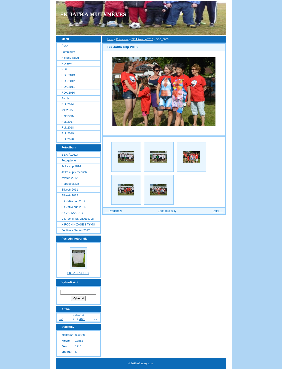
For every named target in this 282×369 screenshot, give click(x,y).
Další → (218, 210)
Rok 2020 (68, 139)
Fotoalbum (122, 39)
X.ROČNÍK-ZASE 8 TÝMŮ (78, 224)
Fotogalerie (69, 160)
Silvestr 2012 (70, 195)
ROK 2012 (68, 81)
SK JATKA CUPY (73, 213)
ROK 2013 (68, 75)
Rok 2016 (68, 116)
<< (61, 319)
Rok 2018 (68, 127)
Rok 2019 (68, 133)
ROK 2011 (68, 86)
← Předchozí (113, 210)
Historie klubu (70, 57)
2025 (82, 319)
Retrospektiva (70, 183)
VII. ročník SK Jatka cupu (78, 218)
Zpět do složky (167, 210)
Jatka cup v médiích (74, 172)
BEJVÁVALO (70, 154)
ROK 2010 (68, 92)
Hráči (65, 69)
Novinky (67, 63)
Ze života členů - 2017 (76, 230)
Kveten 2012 (70, 178)
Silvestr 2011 (70, 189)
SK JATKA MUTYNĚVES (93, 14)
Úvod (111, 39)
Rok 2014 (68, 104)
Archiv (66, 98)
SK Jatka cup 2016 (142, 39)
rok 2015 (67, 110)
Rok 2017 (68, 121)
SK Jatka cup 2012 (74, 201)
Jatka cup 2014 (71, 166)
